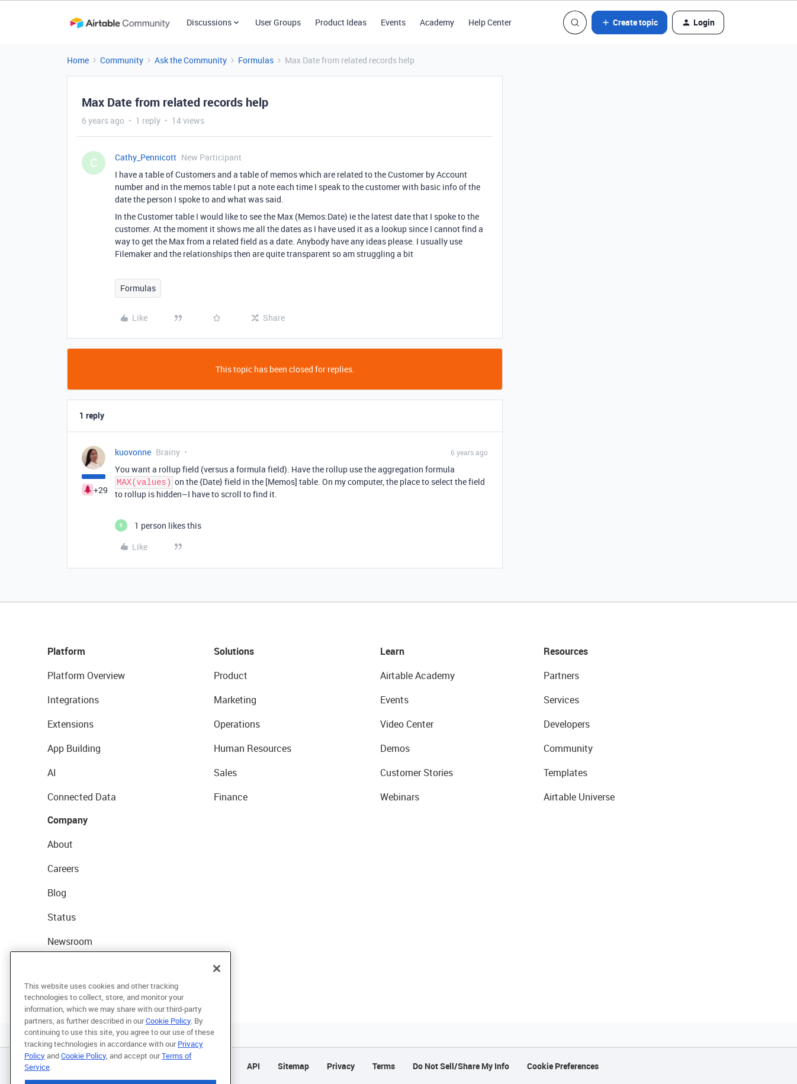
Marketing (235, 699)
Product (231, 675)
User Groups (278, 22)
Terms (383, 1066)
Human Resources (252, 748)
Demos (395, 748)
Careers (63, 868)
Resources (566, 651)
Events (393, 22)
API (253, 1066)
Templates (565, 772)
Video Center (406, 724)
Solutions (234, 651)
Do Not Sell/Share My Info (461, 1066)
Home (78, 60)
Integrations (73, 699)
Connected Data (81, 796)
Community (121, 60)
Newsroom (69, 941)
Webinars (399, 796)
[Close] (217, 993)
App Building (74, 748)
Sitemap (293, 1066)
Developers (567, 724)
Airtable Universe (579, 796)
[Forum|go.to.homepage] (119, 22)
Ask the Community (191, 60)
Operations (237, 724)
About (60, 844)
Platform (66, 651)
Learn (392, 651)
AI (51, 772)
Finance (231, 796)
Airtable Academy (417, 675)
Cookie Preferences (563, 1066)
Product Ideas (341, 22)
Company (67, 819)
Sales (225, 772)
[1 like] (158, 525)
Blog (56, 892)
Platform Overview (86, 675)
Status (61, 917)
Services (561, 699)
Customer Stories (416, 772)
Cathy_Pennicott (145, 157)
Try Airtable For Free (89, 965)
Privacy (341, 1066)
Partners (561, 675)
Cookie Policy (168, 1045)
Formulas (256, 60)
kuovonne (133, 452)
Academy (437, 22)
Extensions (70, 724)
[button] (629, 22)
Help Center (490, 22)
